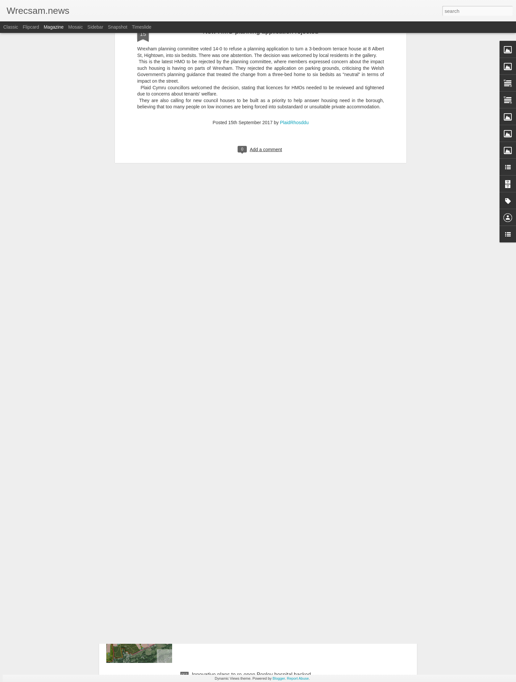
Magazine (54, 27)
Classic (10, 27)
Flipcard (31, 27)
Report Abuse (298, 678)
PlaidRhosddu (294, 43)
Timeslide (141, 27)
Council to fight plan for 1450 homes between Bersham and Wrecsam (244, 603)
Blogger (278, 678)
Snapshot (117, 27)
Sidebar (95, 27)
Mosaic (75, 27)
